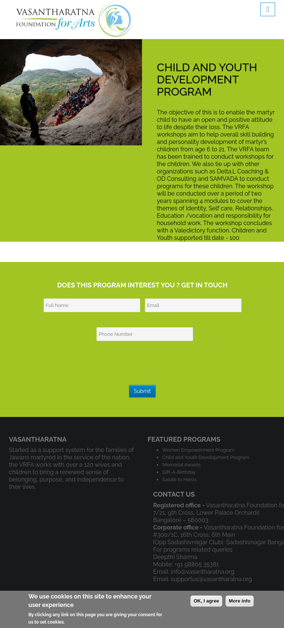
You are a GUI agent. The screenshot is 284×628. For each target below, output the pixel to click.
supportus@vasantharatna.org (211, 579)
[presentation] (143, 365)
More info (240, 601)
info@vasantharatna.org (202, 571)
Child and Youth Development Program (205, 457)
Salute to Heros (179, 479)
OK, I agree (206, 601)
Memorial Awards (181, 464)
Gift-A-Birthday (179, 472)
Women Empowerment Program (198, 450)
